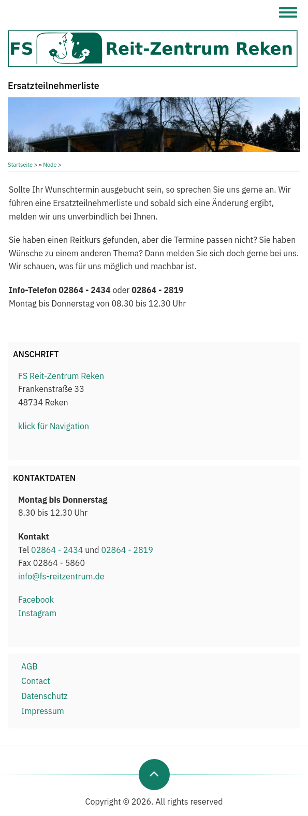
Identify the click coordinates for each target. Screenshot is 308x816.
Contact (35, 681)
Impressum (42, 711)
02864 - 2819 (127, 550)
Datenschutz (44, 696)
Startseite (20, 164)
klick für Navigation (53, 426)
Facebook (36, 599)
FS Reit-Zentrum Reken (61, 376)
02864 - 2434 (57, 550)
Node (49, 164)
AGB (29, 666)
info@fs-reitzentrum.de (61, 576)
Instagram (37, 613)
